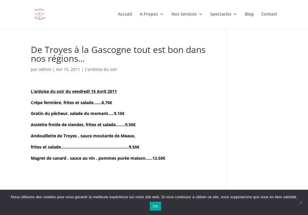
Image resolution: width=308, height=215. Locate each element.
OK (155, 206)
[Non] (301, 202)
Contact (269, 14)
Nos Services (184, 14)
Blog (249, 14)
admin (45, 69)
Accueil (125, 14)
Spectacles (220, 14)
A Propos (149, 14)
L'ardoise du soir (101, 69)
